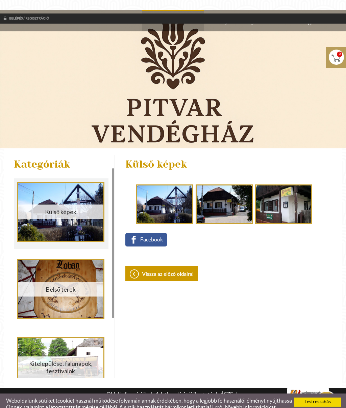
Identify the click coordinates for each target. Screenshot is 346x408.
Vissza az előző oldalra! (168, 260)
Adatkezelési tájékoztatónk (66, 400)
